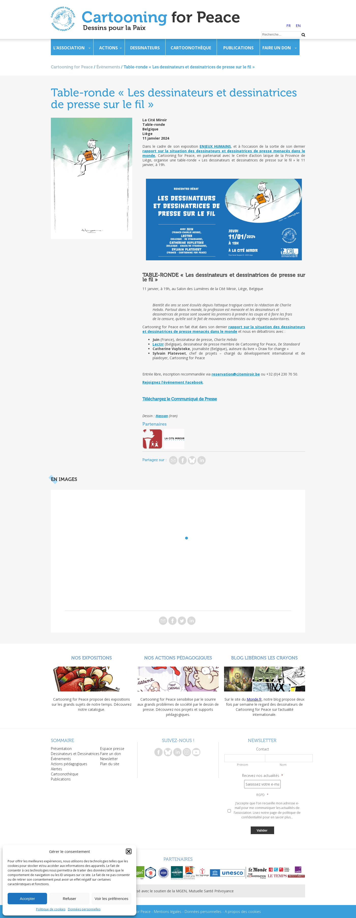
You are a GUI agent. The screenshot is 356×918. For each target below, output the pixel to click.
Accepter (27, 898)
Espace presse (112, 748)
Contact (262, 749)
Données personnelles (84, 909)
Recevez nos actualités (262, 775)
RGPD (262, 795)
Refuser (69, 898)
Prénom (242, 764)
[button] (128, 851)
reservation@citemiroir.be (236, 374)
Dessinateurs (145, 48)
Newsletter (109, 758)
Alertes (56, 768)
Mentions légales (167, 911)
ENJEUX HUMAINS (215, 146)
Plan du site (109, 763)
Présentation (61, 748)
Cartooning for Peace (72, 67)
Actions (108, 48)
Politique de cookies (50, 909)
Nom (283, 764)
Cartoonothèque (191, 48)
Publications (238, 48)
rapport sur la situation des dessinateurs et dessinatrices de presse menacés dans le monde (223, 153)
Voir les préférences (111, 898)
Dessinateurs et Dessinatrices (75, 753)
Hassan (162, 415)
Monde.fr (254, 699)
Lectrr (158, 344)
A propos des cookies (243, 911)
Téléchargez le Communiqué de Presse (179, 399)
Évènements (108, 67)
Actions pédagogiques (69, 763)
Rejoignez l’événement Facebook (172, 382)
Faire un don (276, 48)
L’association (69, 48)
